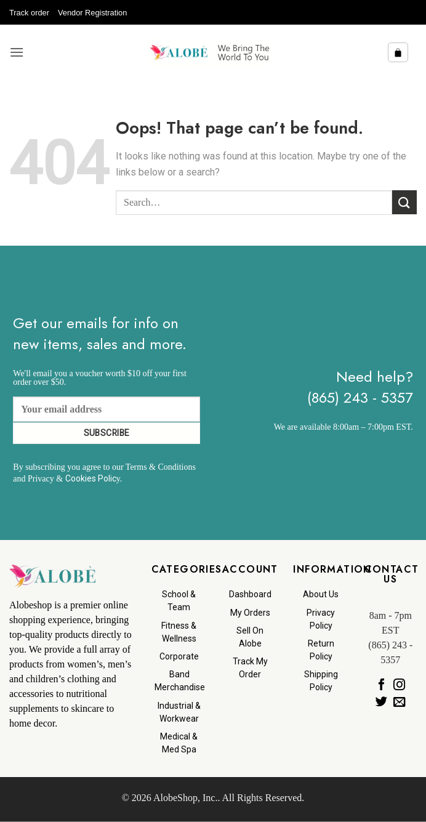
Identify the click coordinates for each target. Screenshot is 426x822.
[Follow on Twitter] (381, 702)
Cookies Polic (90, 478)
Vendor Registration (92, 12)
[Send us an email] (399, 702)
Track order (29, 12)
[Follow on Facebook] (381, 684)
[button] (16, 52)
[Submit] (404, 202)
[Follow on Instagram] (399, 684)
